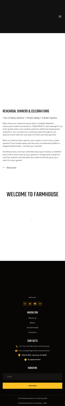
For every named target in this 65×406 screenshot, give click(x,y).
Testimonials (33, 327)
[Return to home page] (17, 16)
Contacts (32, 332)
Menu (32, 322)
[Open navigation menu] (60, 16)
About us (32, 318)
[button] (32, 167)
